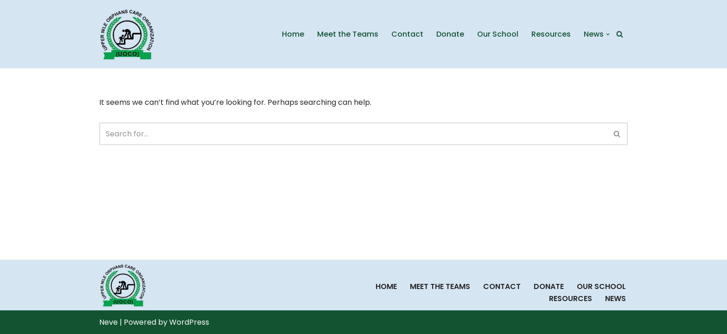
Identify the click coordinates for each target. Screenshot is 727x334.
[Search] (619, 34)
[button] (608, 34)
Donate (450, 34)
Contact (407, 34)
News (615, 298)
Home (293, 34)
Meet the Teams (347, 34)
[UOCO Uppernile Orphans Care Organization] (127, 34)
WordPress (189, 322)
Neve (108, 322)
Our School (497, 34)
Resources (551, 34)
